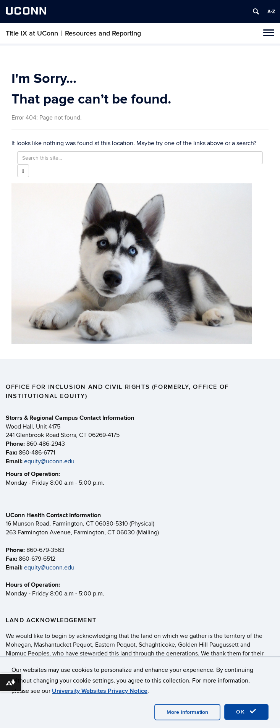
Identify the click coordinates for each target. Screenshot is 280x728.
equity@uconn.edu (49, 461)
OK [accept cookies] (246, 711)
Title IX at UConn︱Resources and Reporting (73, 33)
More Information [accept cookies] (187, 712)
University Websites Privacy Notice (99, 691)
